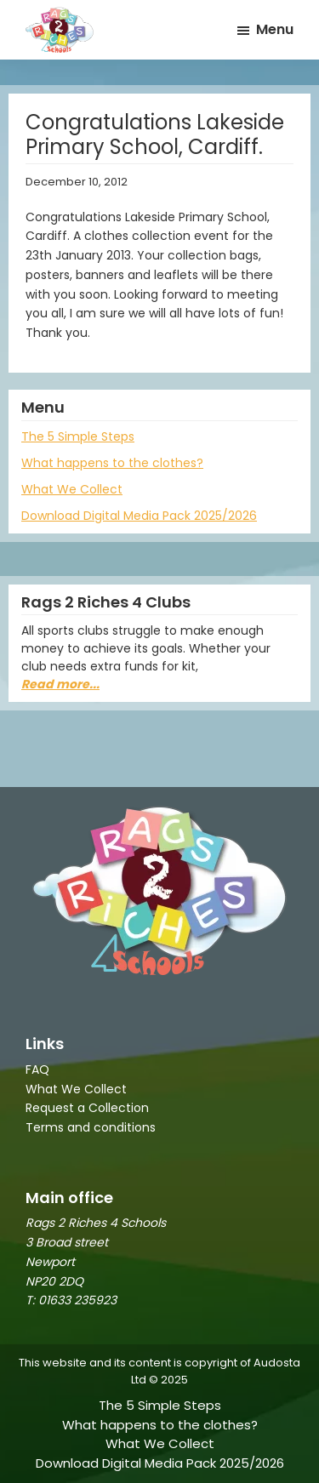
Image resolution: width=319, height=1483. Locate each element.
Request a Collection (87, 1107)
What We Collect (71, 489)
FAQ (37, 1069)
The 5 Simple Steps (77, 436)
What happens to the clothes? (112, 462)
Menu (274, 29)
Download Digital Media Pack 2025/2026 (139, 515)
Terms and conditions (91, 1127)
